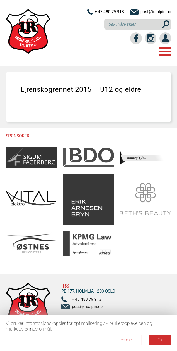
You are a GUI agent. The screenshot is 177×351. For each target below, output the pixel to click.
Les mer (126, 340)
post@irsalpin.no (155, 11)
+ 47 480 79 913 (109, 11)
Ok (160, 340)
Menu (165, 51)
